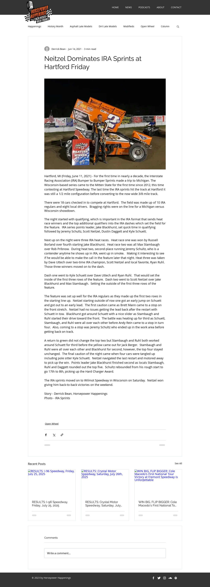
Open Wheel (147, 26)
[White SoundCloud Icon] (170, 578)
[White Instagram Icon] (164, 578)
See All (178, 463)
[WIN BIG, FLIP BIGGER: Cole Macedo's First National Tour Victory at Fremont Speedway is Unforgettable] (158, 483)
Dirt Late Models (108, 26)
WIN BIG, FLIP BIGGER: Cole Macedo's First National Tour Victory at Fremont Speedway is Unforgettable (158, 503)
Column (165, 26)
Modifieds (128, 26)
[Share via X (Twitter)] (53, 434)
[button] (177, 26)
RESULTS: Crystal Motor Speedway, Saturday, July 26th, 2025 (103, 503)
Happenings (34, 26)
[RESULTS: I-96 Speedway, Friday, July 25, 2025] (51, 483)
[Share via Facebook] (45, 434)
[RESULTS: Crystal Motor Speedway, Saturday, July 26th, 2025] (105, 483)
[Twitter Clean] (159, 578)
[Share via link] (61, 434)
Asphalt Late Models (81, 26)
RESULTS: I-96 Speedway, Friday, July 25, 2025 (50, 503)
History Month (55, 26)
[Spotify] (176, 578)
